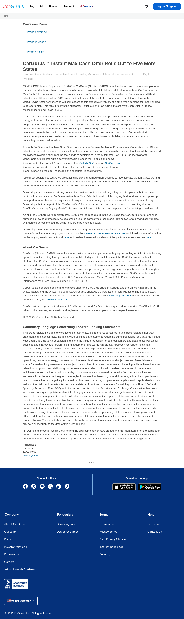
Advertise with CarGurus (20, 569)
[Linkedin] (59, 486)
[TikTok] (67, 486)
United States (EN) (21, 600)
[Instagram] (50, 486)
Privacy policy (108, 531)
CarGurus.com (113, 163)
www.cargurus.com (120, 295)
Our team (10, 531)
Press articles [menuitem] (35, 52)
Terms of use (107, 524)
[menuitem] (32, 6)
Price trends (12, 554)
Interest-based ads (111, 546)
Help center (154, 524)
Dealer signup (66, 524)
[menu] (49, 42)
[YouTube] (42, 486)
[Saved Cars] (146, 6)
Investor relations (15, 546)
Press (7, 539)
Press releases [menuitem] (36, 42)
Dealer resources (68, 531)
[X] (33, 486)
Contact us (154, 531)
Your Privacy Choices (113, 539)
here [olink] (66, 237)
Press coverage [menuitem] (37, 32)
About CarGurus (15, 524)
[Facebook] (25, 486)
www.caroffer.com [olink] (57, 299)
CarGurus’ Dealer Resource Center (104, 233)
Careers (9, 561)
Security (104, 554)
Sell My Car (86, 163)
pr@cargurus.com (32, 455)
